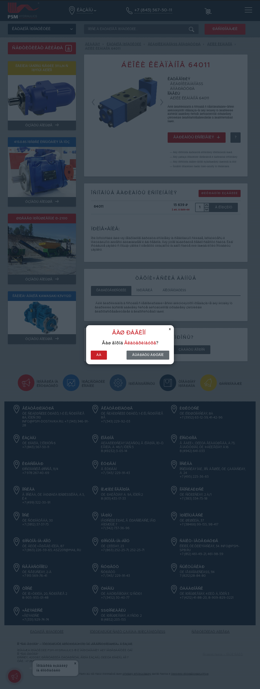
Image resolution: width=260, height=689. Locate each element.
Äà (98, 355)
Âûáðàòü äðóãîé (148, 355)
